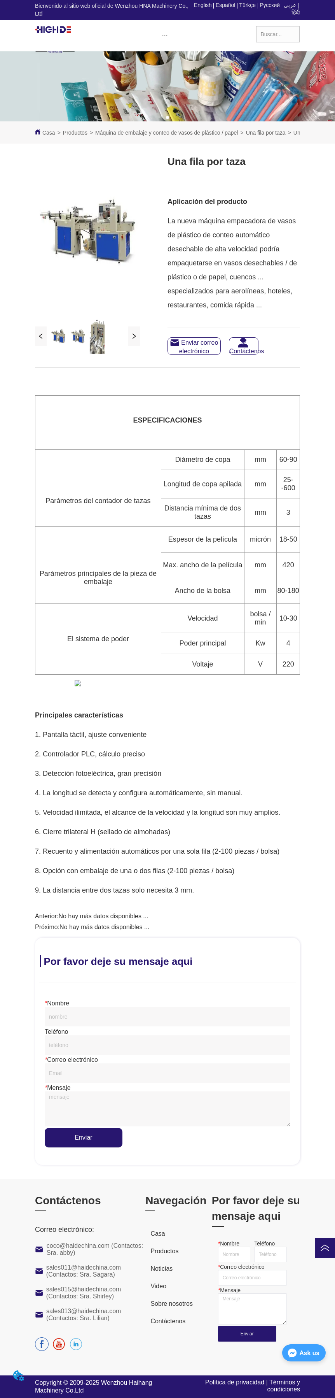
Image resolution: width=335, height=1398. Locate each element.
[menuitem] (165, 36)
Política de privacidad (234, 1382)
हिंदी (295, 12)
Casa (48, 133)
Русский (270, 5)
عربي (290, 5)
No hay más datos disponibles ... (103, 916)
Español (226, 5)
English (203, 5)
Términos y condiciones (283, 1386)
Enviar (83, 1137)
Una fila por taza (266, 133)
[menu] (165, 36)
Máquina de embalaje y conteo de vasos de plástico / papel (166, 133)
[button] (165, 36)
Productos (75, 133)
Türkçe (247, 5)
